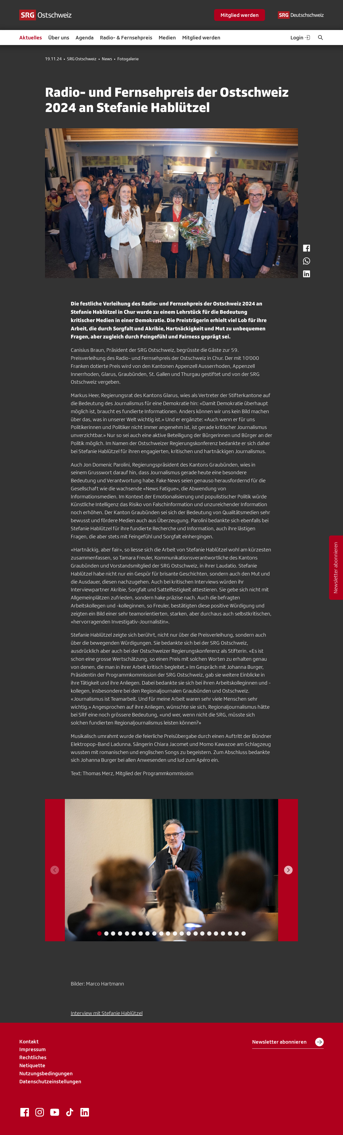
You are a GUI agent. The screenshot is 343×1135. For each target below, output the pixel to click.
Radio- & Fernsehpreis (126, 37)
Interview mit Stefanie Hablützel (107, 1013)
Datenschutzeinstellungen (50, 1081)
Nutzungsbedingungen (46, 1073)
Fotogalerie (128, 59)
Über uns (58, 37)
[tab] (99, 933)
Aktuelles (30, 37)
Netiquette (32, 1065)
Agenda (85, 37)
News (107, 59)
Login (300, 37)
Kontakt (29, 1041)
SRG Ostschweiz (81, 59)
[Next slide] (288, 870)
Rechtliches (32, 1057)
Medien (167, 37)
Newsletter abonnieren (288, 1042)
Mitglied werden (240, 15)
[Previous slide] (54, 870)
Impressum (32, 1049)
